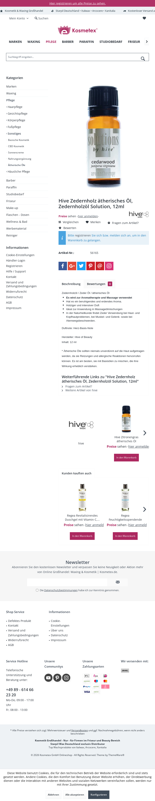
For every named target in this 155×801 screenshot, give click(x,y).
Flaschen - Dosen (17, 215)
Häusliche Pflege (18, 171)
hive (81, 443)
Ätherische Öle (16, 165)
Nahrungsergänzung (19, 158)
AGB (9, 302)
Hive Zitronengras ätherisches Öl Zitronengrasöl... (126, 439)
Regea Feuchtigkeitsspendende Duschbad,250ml (125, 518)
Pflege (10, 100)
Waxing (11, 93)
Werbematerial (16, 228)
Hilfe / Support (16, 271)
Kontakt (11, 277)
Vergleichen (69, 222)
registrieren (83, 235)
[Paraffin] (86, 42)
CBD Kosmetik (15, 146)
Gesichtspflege (17, 113)
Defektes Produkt (19, 621)
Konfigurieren (99, 794)
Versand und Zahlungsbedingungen (21, 284)
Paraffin (11, 187)
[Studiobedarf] (111, 42)
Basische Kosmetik (18, 140)
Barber (11, 180)
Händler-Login (15, 260)
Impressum (13, 308)
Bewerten (67, 228)
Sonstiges (14, 133)
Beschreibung (71, 284)
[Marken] (15, 42)
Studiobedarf (15, 194)
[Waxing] (34, 42)
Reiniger (12, 235)
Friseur (11, 201)
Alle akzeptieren (74, 794)
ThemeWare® (116, 755)
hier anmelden (88, 216)
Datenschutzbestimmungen (61, 590)
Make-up (12, 208)
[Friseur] (134, 42)
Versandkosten (79, 730)
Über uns (57, 630)
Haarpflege (14, 107)
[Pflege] (51, 42)
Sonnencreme (15, 152)
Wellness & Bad (16, 222)
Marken (11, 86)
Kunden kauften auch (76, 473)
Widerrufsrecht (16, 291)
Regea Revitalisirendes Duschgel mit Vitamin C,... (82, 517)
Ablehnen (53, 794)
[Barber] (67, 42)
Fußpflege (14, 127)
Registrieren (14, 266)
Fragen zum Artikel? (123, 223)
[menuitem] (144, 18)
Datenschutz (14, 297)
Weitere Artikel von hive (79, 390)
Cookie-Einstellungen (20, 255)
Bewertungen (99, 284)
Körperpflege (16, 120)
